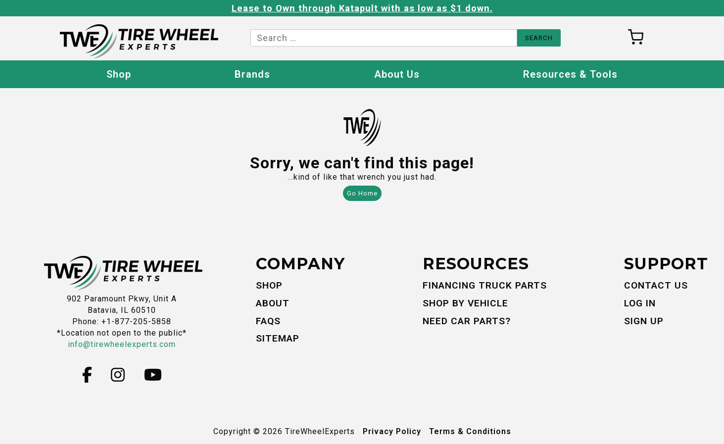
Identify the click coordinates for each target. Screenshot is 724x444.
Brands (252, 74)
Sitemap (277, 338)
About (273, 303)
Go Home (362, 193)
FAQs (268, 321)
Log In (640, 303)
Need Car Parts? (467, 321)
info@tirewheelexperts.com (122, 344)
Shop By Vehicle (465, 303)
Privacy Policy (392, 431)
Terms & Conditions (470, 431)
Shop (118, 74)
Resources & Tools (570, 74)
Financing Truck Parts (485, 285)
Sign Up (644, 321)
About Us (397, 74)
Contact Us (656, 285)
